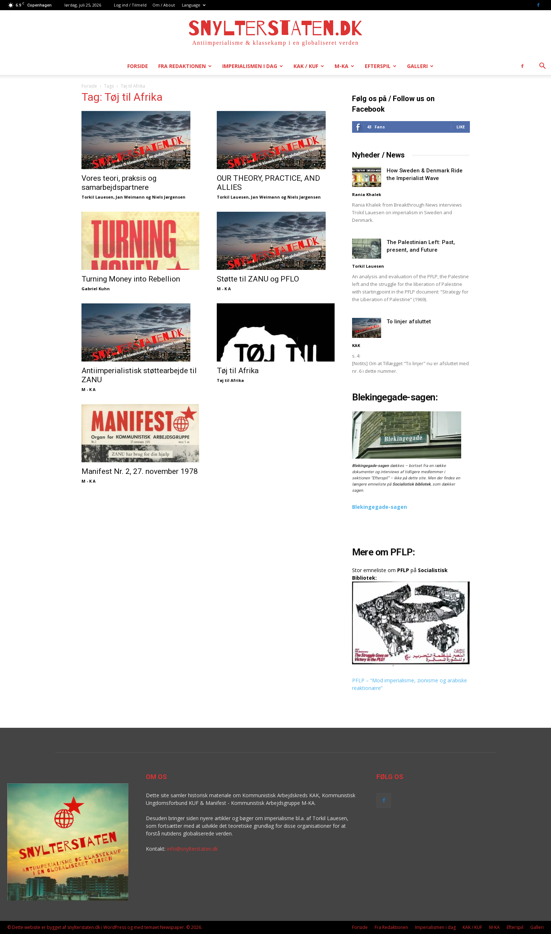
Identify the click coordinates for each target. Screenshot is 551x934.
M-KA (344, 66)
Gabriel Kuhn (95, 288)
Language (193, 5)
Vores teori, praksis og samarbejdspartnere (118, 183)
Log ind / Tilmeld (130, 5)
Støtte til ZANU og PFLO (258, 279)
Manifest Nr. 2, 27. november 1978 (139, 471)
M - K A (224, 288)
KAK (356, 345)
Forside (137, 66)
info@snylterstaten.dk (192, 848)
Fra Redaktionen (185, 66)
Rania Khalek (366, 194)
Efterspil (380, 66)
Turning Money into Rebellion (130, 279)
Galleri (420, 66)
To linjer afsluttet (409, 321)
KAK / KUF (309, 66)
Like (460, 126)
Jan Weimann (130, 197)
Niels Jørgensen (168, 197)
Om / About (163, 5)
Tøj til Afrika (238, 370)
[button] (542, 66)
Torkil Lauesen (97, 197)
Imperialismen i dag (252, 66)
